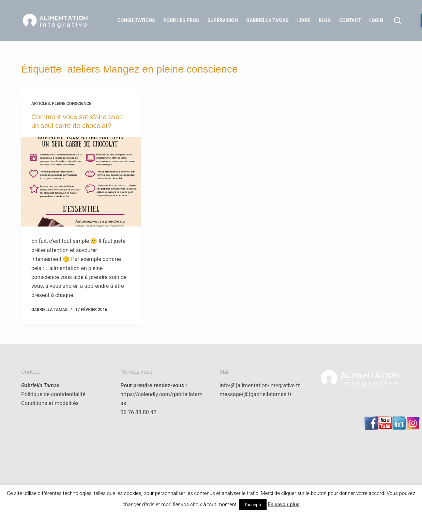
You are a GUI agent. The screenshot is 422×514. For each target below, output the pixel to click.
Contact (350, 20)
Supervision (223, 20)
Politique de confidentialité (53, 394)
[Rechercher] (397, 20)
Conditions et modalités (50, 403)
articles (40, 103)
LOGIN (376, 20)
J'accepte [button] (252, 504)
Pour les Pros (181, 20)
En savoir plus (283, 504)
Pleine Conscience (71, 103)
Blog (325, 20)
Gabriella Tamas (267, 20)
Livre (303, 20)
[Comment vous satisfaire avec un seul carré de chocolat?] (81, 182)
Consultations (136, 20)
